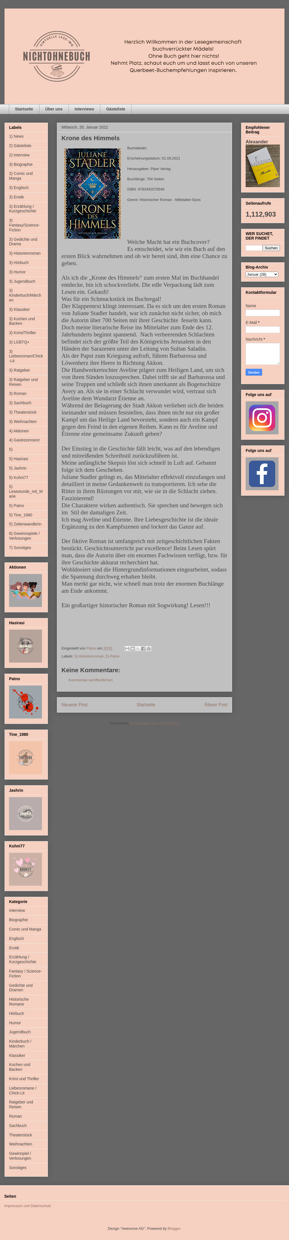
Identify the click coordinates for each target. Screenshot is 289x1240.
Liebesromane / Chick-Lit (23, 1090)
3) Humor (17, 272)
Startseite (24, 109)
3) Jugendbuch (22, 281)
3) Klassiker (19, 309)
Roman (15, 1116)
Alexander (257, 141)
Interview (17, 910)
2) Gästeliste (20, 145)
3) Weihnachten (23, 421)
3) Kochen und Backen (22, 321)
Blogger (174, 1228)
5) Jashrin (17, 468)
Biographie (18, 920)
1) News (16, 136)
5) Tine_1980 (20, 515)
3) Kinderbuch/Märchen (25, 295)
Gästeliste (115, 109)
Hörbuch (16, 1013)
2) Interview (19, 155)
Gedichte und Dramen (21, 987)
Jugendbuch (20, 1032)
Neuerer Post (74, 704)
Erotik (14, 948)
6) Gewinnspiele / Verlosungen (24, 536)
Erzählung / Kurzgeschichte (22, 959)
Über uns (54, 109)
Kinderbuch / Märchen (20, 1043)
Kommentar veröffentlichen (90, 680)
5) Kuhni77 (18, 477)
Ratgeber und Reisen (21, 1104)
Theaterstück (20, 1135)
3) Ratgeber (19, 370)
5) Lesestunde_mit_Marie (25, 491)
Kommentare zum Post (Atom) (154, 723)
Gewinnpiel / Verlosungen (20, 1156)
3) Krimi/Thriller (22, 332)
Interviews (84, 109)
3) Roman (17, 393)
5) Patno (113, 656)
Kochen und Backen (19, 1067)
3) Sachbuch (20, 403)
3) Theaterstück (23, 412)
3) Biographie (21, 164)
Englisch (16, 938)
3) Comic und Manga (21, 176)
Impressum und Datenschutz (27, 1206)
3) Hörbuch (19, 262)
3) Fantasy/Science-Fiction (24, 225)
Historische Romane (19, 1001)
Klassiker (17, 1055)
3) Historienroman (89, 656)
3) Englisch (19, 187)
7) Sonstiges (20, 547)
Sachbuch (18, 1125)
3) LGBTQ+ (19, 342)
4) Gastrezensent (24, 440)
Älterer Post (216, 704)
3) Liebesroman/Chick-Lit (26, 356)
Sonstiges (17, 1167)
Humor (15, 1023)
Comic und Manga (25, 929)
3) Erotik (16, 197)
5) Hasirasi (18, 458)
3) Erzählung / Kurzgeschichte (22, 208)
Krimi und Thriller (24, 1078)
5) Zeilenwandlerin (25, 524)
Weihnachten (20, 1144)
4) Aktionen (19, 431)
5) (10, 449)
